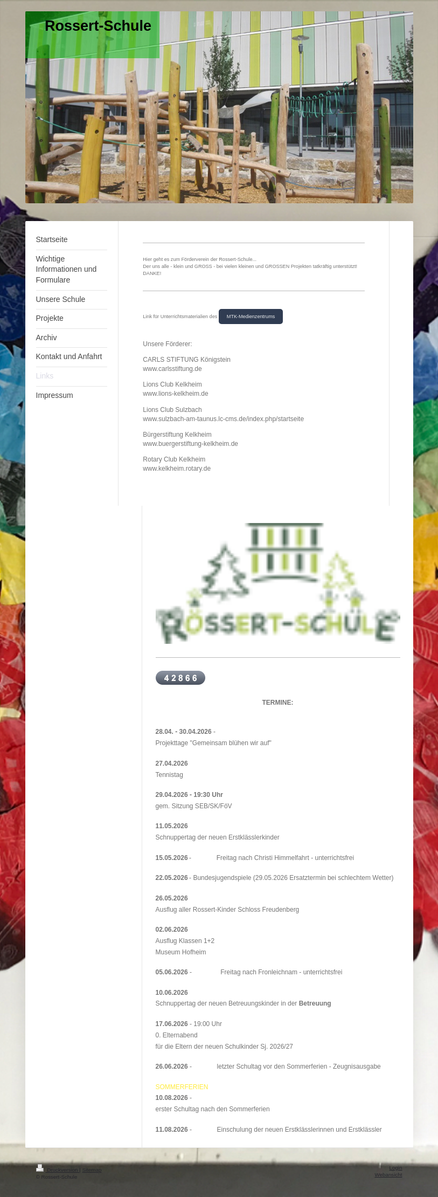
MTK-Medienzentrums (251, 316)
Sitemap (91, 1170)
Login (396, 1168)
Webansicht (388, 1175)
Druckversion (58, 1170)
